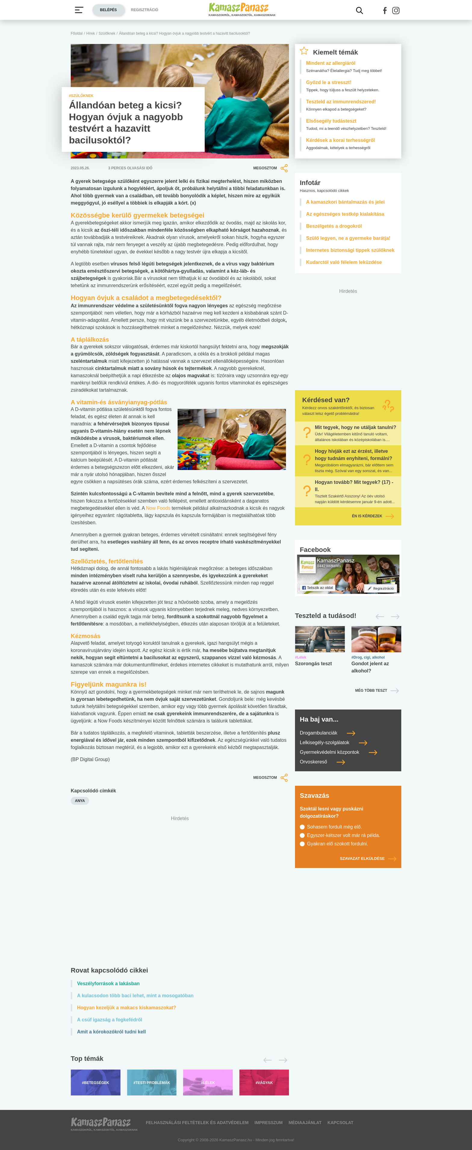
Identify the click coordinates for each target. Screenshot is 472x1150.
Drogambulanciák (327, 732)
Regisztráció (144, 10)
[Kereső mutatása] (359, 10)
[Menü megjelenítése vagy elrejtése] (79, 9)
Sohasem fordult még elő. (334, 826)
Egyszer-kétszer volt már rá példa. (343, 835)
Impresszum (269, 1122)
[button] (385, 10)
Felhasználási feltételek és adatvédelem (197, 1122)
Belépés (108, 10)
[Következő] (281, 1060)
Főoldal (76, 33)
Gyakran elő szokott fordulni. (337, 843)
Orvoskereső (322, 761)
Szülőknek (107, 33)
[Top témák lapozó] (180, 1060)
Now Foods (158, 508)
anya (80, 801)
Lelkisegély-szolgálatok (333, 742)
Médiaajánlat (305, 1122)
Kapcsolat (340, 1122)
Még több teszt (371, 690)
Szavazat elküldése (368, 858)
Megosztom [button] (271, 168)
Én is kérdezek (373, 516)
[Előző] (266, 1060)
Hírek (90, 33)
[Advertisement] (180, 892)
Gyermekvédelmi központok (338, 752)
